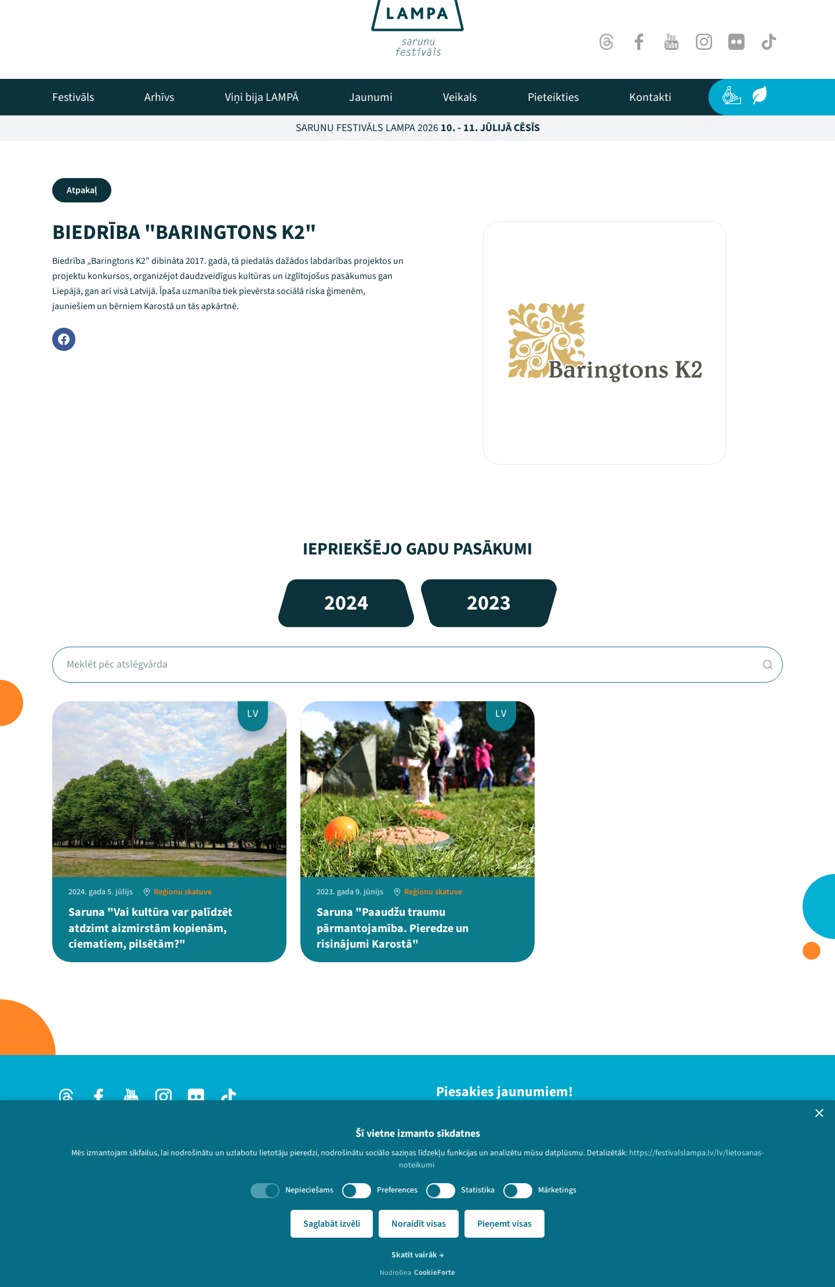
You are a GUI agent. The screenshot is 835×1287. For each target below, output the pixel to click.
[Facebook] (639, 42)
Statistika (478, 1190)
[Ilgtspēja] (759, 95)
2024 (346, 603)
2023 (489, 603)
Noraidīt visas (418, 1223)
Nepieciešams (309, 1190)
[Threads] (606, 42)
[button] (819, 1113)
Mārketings (557, 1190)
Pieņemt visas (504, 1223)
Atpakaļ (82, 190)
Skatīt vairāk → (417, 1255)
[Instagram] (704, 42)
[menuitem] (73, 97)
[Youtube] (671, 42)
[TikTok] (769, 42)
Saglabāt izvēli (331, 1223)
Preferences (397, 1190)
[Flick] (736, 42)
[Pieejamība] (732, 95)
